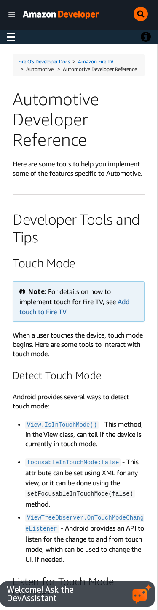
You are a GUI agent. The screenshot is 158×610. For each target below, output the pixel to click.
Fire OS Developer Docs (44, 61)
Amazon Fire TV (96, 61)
